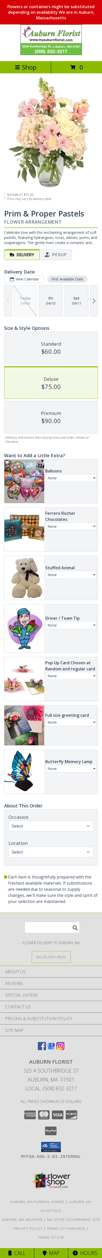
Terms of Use (51, 1237)
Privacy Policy (28, 1228)
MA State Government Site (73, 1219)
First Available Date (67, 279)
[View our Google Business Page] (51, 1048)
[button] (51, 1147)
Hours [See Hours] (85, 1253)
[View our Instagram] (60, 1048)
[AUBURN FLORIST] (51, 53)
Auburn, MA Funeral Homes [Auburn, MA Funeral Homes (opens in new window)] (37, 1201)
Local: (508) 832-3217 (51, 1088)
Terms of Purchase (66, 1228)
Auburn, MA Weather (22, 1219)
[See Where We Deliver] (51, 956)
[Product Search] (52, 927)
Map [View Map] (51, 1253)
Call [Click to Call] (17, 1253)
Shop (25, 67)
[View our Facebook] (42, 1048)
